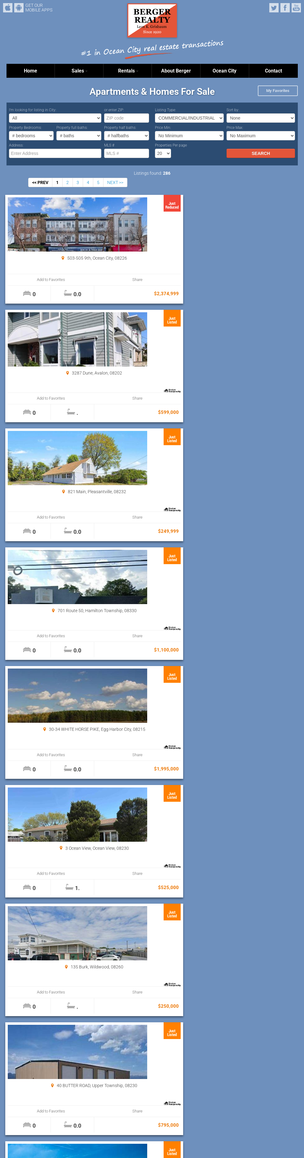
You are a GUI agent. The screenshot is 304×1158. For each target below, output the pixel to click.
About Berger (176, 71)
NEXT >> (115, 182)
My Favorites (277, 90)
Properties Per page (171, 145)
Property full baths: (72, 127)
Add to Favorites (31, 279)
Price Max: (235, 127)
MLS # (109, 145)
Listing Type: (165, 110)
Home (30, 71)
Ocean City (224, 71)
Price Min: (163, 127)
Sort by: (233, 110)
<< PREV (40, 182)
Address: (16, 145)
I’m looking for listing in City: (32, 110)
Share (75, 279)
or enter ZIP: (114, 110)
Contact (273, 71)
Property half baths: (120, 127)
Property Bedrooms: (25, 127)
